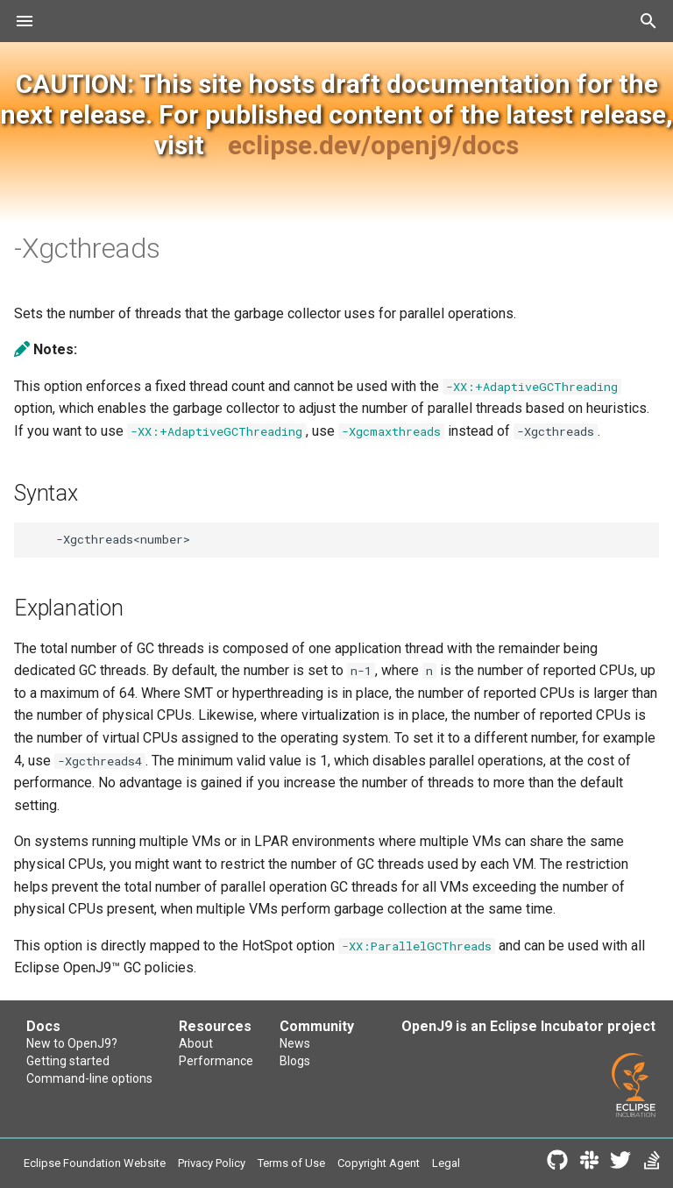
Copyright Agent (378, 1163)
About (196, 1043)
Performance (216, 1061)
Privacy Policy (211, 1163)
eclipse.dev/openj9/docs (373, 145)
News (295, 1043)
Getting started (68, 1061)
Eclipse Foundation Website (95, 1163)
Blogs (295, 1061)
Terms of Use (291, 1163)
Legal (446, 1163)
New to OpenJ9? (71, 1043)
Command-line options (89, 1078)
